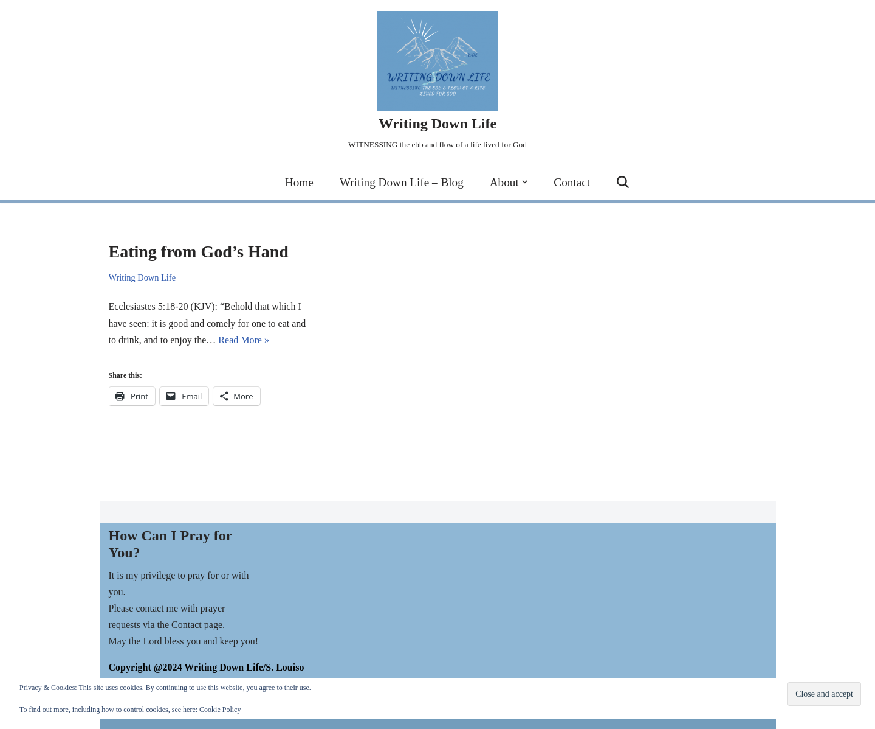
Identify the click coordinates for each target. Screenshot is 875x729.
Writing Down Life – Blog (402, 182)
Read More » (243, 340)
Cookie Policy (220, 709)
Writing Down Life (142, 277)
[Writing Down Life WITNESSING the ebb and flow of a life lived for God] (437, 82)
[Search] (623, 182)
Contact (572, 182)
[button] (525, 182)
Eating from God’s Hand (199, 251)
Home (299, 182)
